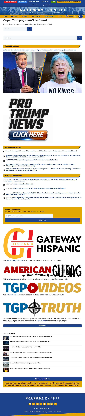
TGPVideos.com (12, 295)
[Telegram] (48, 404)
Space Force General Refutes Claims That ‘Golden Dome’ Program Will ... (31, 357)
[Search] (29, 29)
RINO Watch (22, 1)
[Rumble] (44, 404)
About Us (16, 16)
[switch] (80, 16)
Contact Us (37, 16)
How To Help (51, 16)
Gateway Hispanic (10, 1)
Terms (50, 412)
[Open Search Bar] (75, 16)
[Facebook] (41, 404)
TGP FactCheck (42, 321)
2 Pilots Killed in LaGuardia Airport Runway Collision (25, 347)
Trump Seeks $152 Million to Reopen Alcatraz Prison (25, 363)
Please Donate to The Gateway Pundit (69, 1)
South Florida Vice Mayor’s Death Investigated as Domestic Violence (30, 368)
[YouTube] (55, 404)
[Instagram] (51, 404)
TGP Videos (45, 1)
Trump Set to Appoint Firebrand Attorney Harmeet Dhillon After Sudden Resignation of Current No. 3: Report (41, 151)
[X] (37, 404)
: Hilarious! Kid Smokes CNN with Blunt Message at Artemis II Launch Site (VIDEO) (36, 188)
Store (53, 1)
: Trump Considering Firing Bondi (19, 184)
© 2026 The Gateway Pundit (42, 408)
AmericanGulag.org (14, 279)
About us (32, 412)
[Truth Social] (30, 404)
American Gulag (34, 1)
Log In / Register (46, 5)
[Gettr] (33, 404)
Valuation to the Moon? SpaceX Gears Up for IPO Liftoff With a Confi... (30, 341)
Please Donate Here (42, 379)
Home (5, 16)
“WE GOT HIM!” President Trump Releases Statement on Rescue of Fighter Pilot (32, 160)
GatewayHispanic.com (15, 260)
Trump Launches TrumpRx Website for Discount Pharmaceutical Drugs (31, 352)
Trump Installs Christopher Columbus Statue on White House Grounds (31, 336)
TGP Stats (42, 326)
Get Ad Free (35, 5)
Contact (38, 412)
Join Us (26, 16)
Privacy (45, 412)
